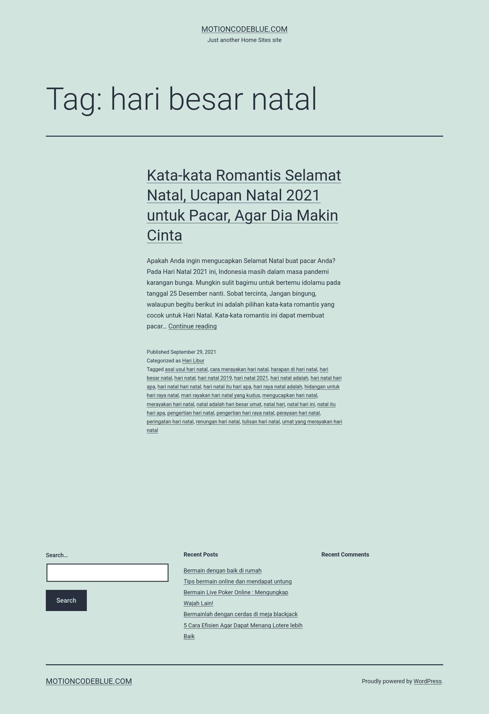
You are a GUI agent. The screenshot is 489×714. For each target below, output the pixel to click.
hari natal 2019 (215, 378)
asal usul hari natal (186, 369)
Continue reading (192, 326)
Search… (57, 555)
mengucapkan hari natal (289, 395)
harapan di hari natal (294, 369)
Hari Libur (193, 361)
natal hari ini (301, 404)
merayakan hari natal (170, 404)
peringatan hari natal (170, 422)
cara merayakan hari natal (239, 369)
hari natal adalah (289, 378)
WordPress (428, 681)
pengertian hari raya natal (245, 413)
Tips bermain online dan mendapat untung (238, 581)
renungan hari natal (218, 422)
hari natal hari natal (179, 387)
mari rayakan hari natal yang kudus (220, 395)
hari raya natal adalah (277, 387)
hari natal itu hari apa (227, 387)
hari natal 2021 (251, 378)
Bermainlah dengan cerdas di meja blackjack (241, 614)
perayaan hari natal (298, 413)
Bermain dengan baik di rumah (223, 570)
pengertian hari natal (190, 413)
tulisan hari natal (261, 422)
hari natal (184, 378)
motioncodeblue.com (244, 29)
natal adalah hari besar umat (228, 404)
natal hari (274, 404)
